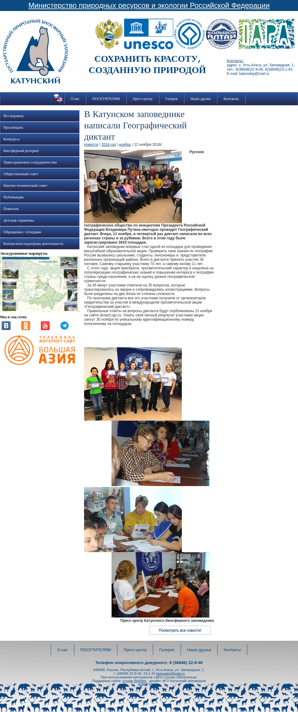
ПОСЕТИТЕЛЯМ (106, 99)
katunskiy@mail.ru (170, 673)
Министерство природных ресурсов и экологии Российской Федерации (149, 5)
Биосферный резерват (21, 150)
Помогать (11, 208)
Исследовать (13, 115)
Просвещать (13, 127)
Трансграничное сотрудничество (30, 162)
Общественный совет (20, 174)
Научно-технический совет (25, 185)
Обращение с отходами (22, 232)
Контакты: (235, 61)
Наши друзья (200, 99)
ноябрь (125, 144)
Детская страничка (18, 220)
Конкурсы (11, 139)
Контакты (231, 99)
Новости (91, 144)
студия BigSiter (134, 681)
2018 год (108, 144)
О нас (75, 99)
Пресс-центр (143, 99)
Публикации (13, 197)
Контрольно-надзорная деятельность (33, 243)
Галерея (171, 99)
